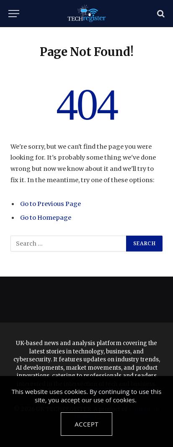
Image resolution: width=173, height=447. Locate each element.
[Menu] (13, 13)
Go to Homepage (45, 217)
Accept (86, 424)
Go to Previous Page (50, 204)
